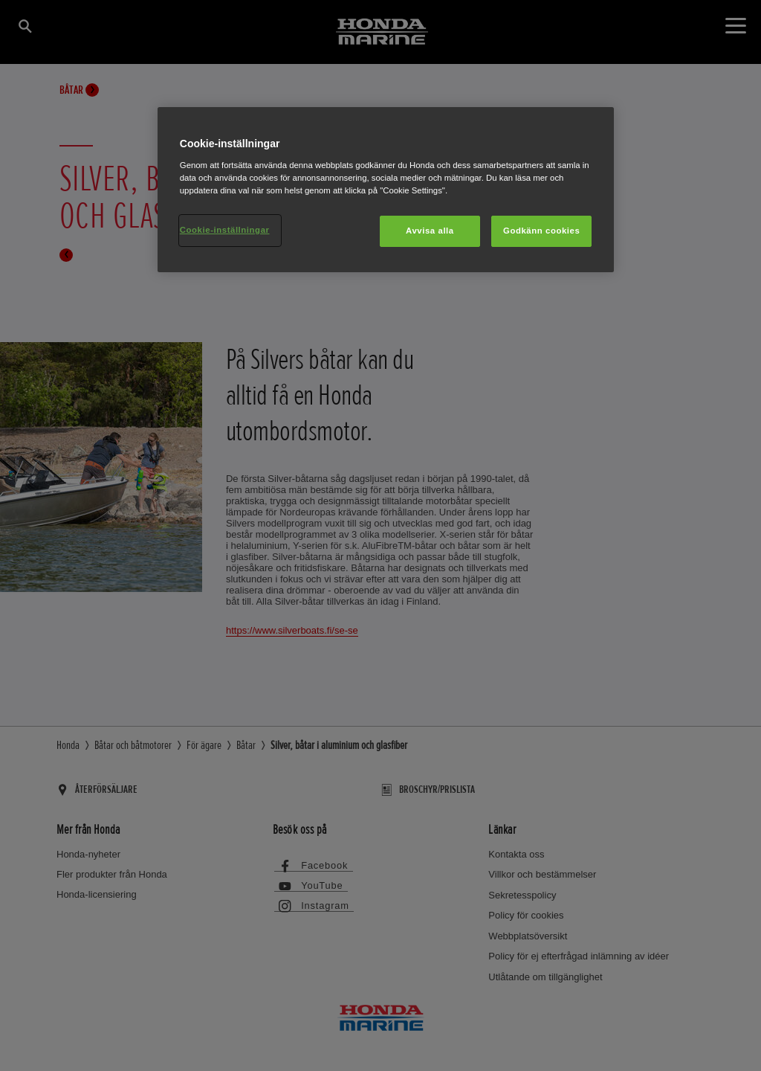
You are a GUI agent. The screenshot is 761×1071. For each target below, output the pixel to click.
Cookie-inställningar (225, 229)
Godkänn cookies (541, 230)
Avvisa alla (430, 230)
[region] (386, 189)
